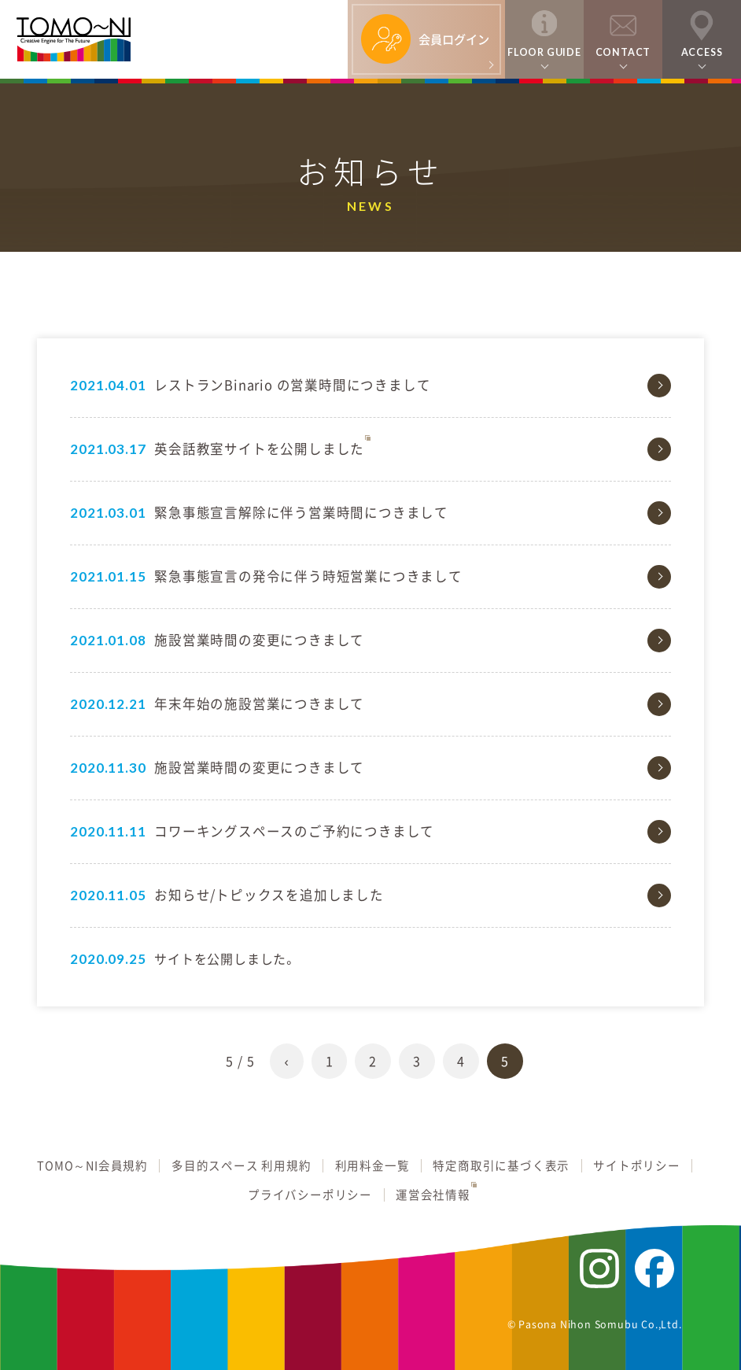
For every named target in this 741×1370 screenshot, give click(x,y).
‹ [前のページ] (286, 1060)
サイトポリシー (636, 1165)
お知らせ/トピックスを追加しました (269, 894)
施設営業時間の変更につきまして (259, 639)
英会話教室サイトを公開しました (259, 448)
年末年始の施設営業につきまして (259, 703)
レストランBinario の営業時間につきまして (292, 384)
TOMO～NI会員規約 (92, 1165)
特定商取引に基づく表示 (501, 1165)
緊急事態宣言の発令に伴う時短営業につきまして (308, 576)
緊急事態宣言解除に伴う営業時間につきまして (301, 512)
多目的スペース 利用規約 (241, 1165)
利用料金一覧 (372, 1165)
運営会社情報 (433, 1195)
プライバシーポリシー (310, 1195)
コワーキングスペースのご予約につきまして (294, 831)
